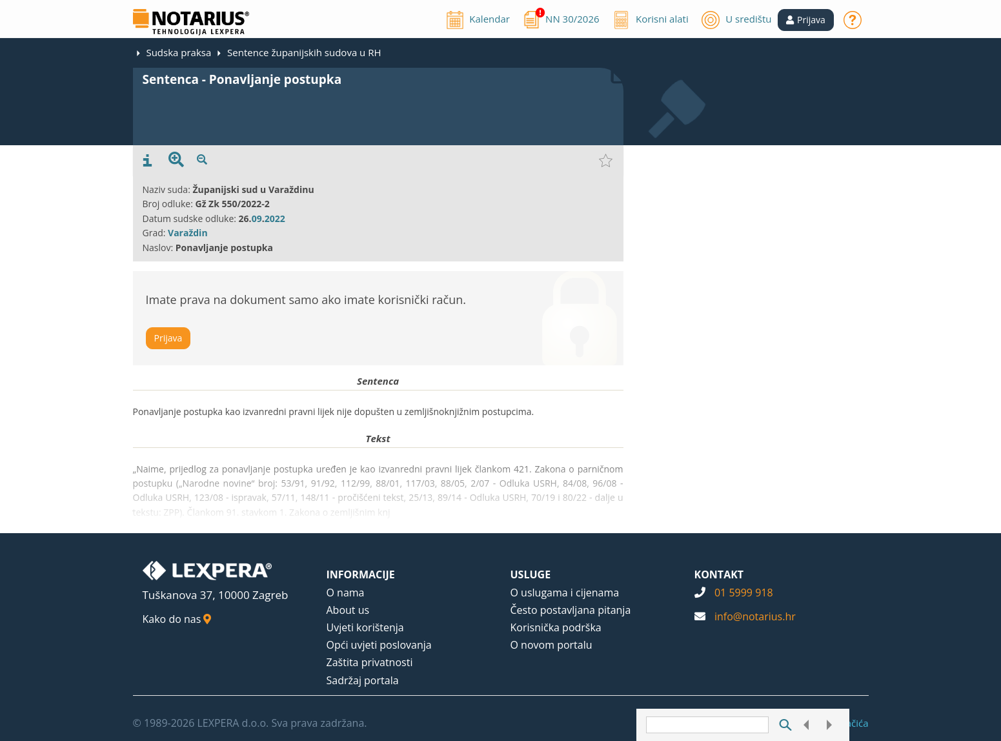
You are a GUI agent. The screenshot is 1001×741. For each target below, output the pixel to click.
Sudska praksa (178, 52)
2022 (275, 218)
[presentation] (147, 160)
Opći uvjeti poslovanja (379, 645)
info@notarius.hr (755, 616)
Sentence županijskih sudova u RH (304, 52)
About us (348, 610)
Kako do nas (177, 619)
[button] (806, 20)
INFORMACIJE (361, 574)
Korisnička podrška (556, 627)
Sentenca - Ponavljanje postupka (242, 79)
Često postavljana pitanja (571, 610)
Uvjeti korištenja (365, 627)
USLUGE (531, 574)
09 (257, 218)
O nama (346, 592)
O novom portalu (551, 645)
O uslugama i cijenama (565, 592)
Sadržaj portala (363, 680)
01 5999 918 (743, 592)
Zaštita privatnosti (370, 662)
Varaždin (188, 233)
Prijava (168, 338)
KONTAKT (719, 574)
